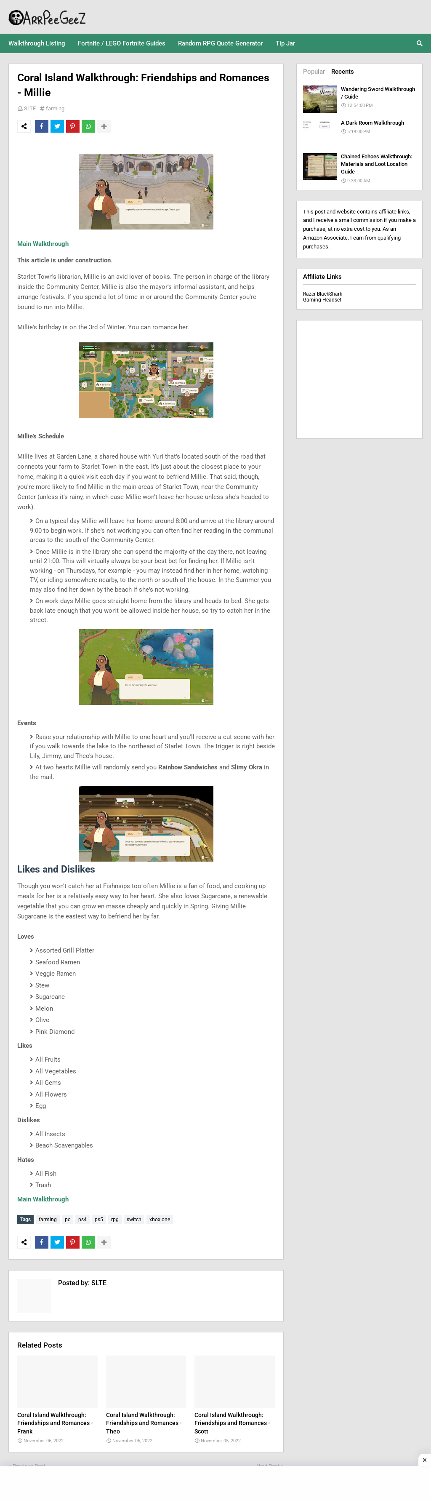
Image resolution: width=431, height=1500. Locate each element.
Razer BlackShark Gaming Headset (322, 297)
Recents (342, 71)
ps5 (99, 1219)
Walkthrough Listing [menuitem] (36, 43)
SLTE (30, 108)
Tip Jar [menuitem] (285, 43)
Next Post (267, 1464)
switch (134, 1219)
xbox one (159, 1219)
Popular (314, 71)
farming (55, 108)
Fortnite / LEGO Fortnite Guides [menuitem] (121, 43)
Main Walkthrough (43, 244)
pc (67, 1219)
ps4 (82, 1219)
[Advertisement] (359, 379)
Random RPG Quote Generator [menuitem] (220, 43)
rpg (115, 1219)
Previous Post (29, 1464)
